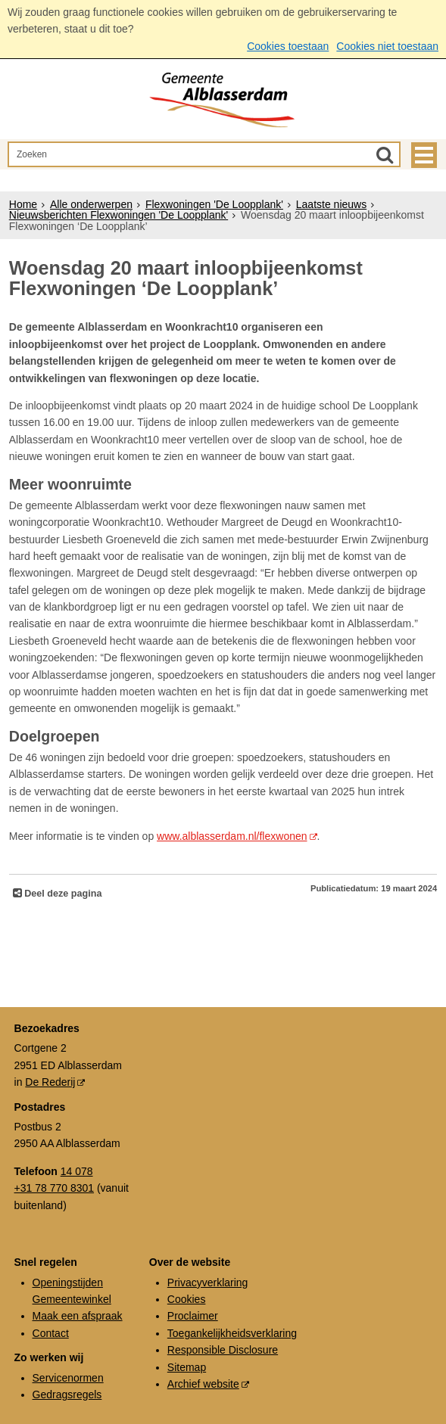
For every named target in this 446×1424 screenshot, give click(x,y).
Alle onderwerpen (91, 204)
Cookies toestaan (288, 46)
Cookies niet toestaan (387, 46)
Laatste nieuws (331, 204)
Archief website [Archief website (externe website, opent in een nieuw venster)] (203, 1384)
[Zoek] (385, 154)
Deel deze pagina (62, 893)
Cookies (186, 1299)
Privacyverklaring (207, 1282)
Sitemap (186, 1367)
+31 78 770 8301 (54, 1188)
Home (23, 204)
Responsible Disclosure (222, 1350)
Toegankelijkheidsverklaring (232, 1333)
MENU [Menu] (424, 155)
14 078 (77, 1171)
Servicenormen (68, 1378)
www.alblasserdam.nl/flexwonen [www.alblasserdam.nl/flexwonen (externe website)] (232, 836)
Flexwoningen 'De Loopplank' (214, 204)
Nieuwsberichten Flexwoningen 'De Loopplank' (118, 215)
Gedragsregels (67, 1394)
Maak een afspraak (78, 1316)
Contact (51, 1333)
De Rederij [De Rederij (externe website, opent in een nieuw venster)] (50, 1082)
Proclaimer (192, 1316)
